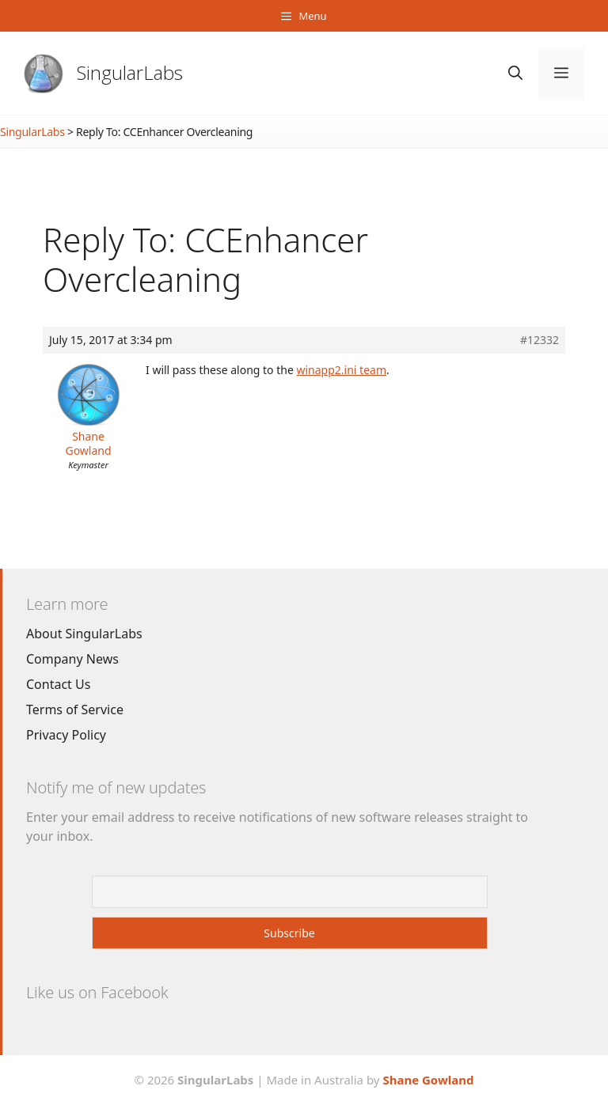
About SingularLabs (84, 633)
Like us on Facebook (97, 992)
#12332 (539, 340)
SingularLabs (130, 72)
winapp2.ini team (341, 369)
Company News (72, 659)
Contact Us (58, 684)
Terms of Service (75, 709)
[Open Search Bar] (515, 73)
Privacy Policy (66, 735)
